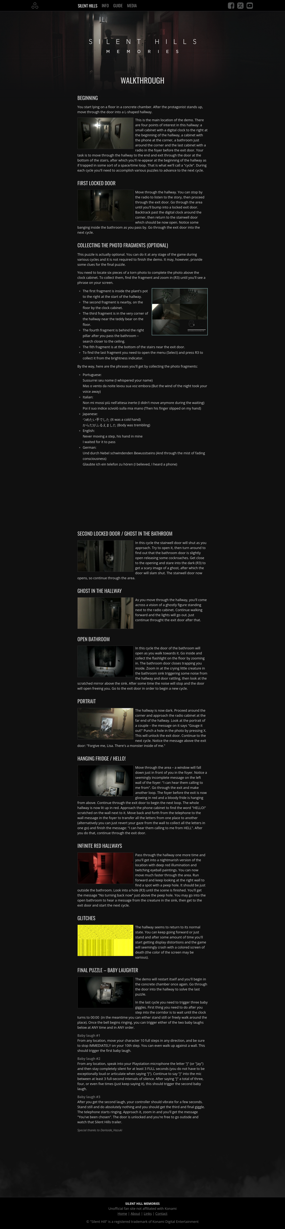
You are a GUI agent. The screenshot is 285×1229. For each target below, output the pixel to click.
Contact (161, 1213)
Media (132, 5)
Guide (118, 5)
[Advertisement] (142, 496)
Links (148, 1213)
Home (122, 1213)
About (135, 1213)
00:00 (95, 1017)
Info (105, 5)
